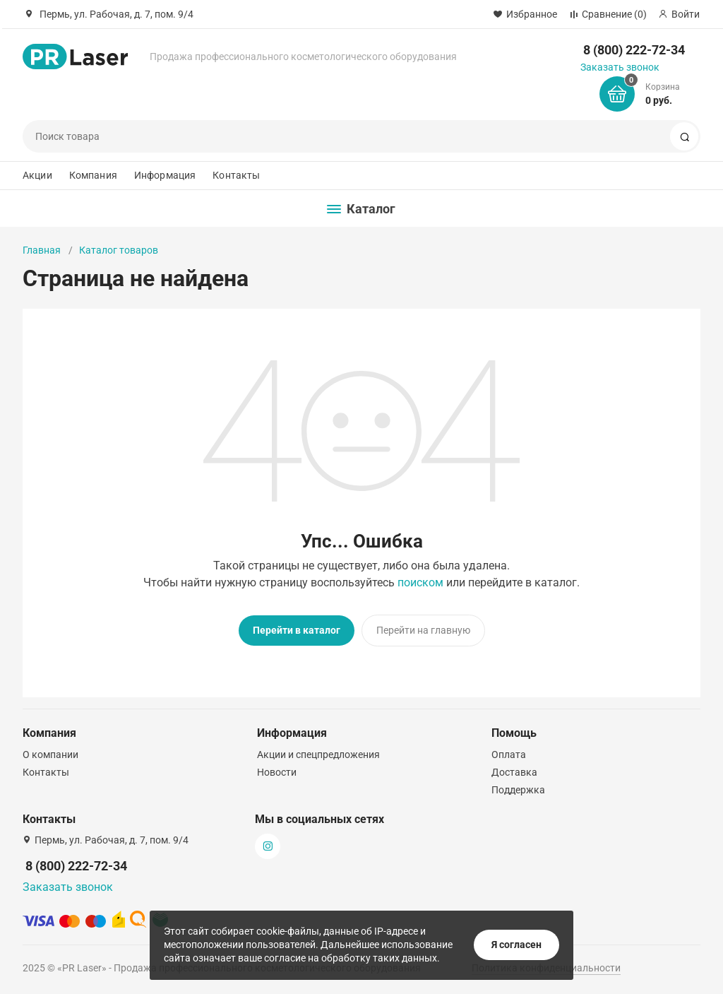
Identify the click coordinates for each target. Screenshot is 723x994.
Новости (277, 772)
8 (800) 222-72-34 (634, 49)
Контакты (236, 175)
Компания (93, 175)
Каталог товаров (118, 250)
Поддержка (518, 789)
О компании (50, 754)
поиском (420, 582)
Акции (37, 175)
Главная (42, 250)
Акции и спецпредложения (318, 754)
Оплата (508, 754)
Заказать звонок (619, 67)
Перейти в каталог (296, 630)
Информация (165, 175)
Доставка (514, 772)
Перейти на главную (423, 630)
